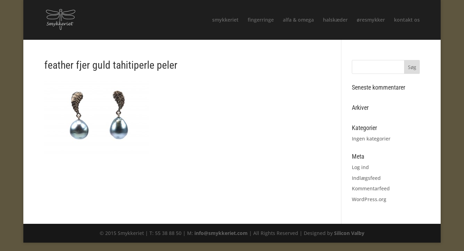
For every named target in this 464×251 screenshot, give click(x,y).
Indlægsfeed (366, 178)
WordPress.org (369, 199)
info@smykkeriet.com (221, 233)
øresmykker (371, 20)
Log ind (360, 167)
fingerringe (261, 20)
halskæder (335, 20)
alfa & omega (298, 20)
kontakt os (407, 20)
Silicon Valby (349, 233)
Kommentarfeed (371, 188)
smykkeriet (225, 20)
